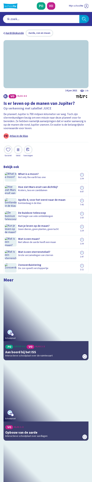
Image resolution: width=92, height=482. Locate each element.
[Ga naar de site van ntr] (75, 463)
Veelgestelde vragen (19, 395)
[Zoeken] (84, 19)
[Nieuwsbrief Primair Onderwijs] (28, 429)
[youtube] (28, 455)
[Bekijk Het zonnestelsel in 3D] (46, 309)
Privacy (9, 404)
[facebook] (5, 455)
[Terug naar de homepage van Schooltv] (11, 6)
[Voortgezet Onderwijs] (51, 6)
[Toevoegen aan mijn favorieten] (8, 151)
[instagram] (13, 455)
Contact (9, 390)
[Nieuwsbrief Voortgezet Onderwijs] (64, 429)
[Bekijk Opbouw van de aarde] (46, 255)
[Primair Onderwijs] (41, 6)
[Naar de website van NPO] (86, 6)
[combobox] (41, 19)
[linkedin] (21, 455)
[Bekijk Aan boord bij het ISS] (46, 201)
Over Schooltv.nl (16, 400)
